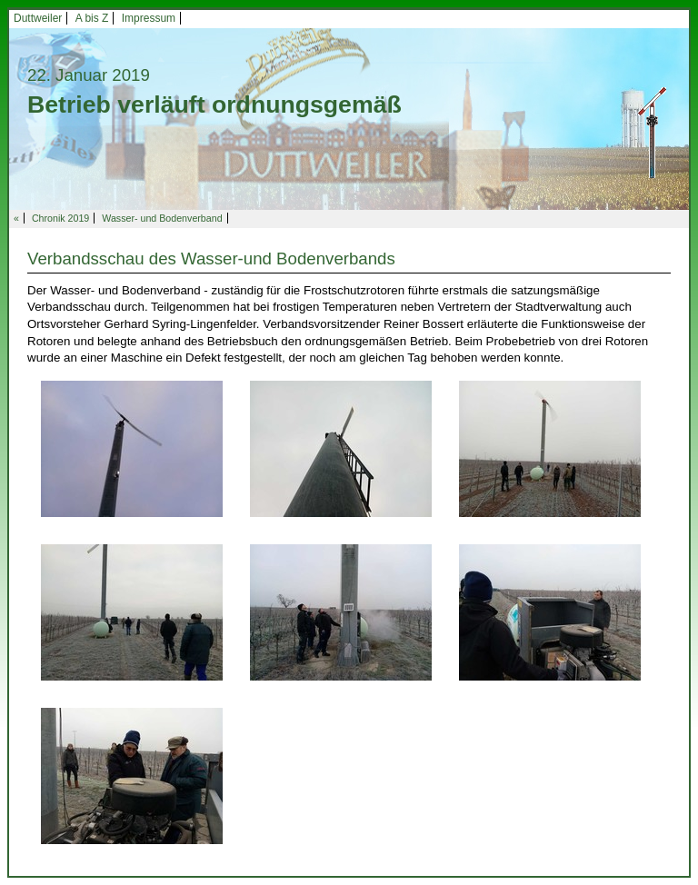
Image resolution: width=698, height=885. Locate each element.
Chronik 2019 (60, 218)
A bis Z (92, 18)
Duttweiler (38, 18)
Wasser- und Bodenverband (162, 218)
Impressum (148, 18)
